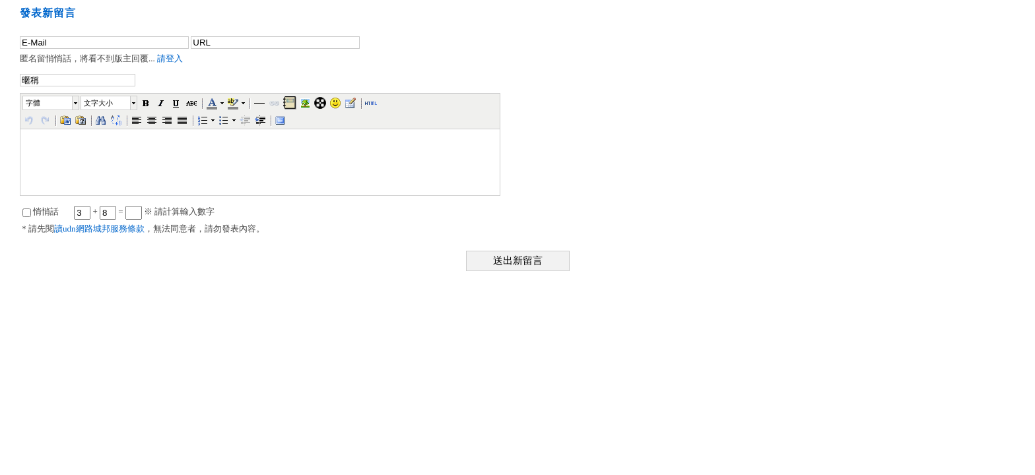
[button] (51, 103)
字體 (33, 103)
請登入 (170, 58)
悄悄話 (40, 211)
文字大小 (98, 103)
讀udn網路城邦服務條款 (99, 229)
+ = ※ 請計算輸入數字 (144, 211)
